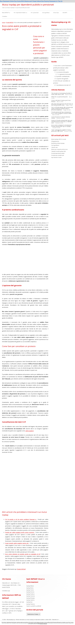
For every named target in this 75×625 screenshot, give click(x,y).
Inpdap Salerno (30, 600)
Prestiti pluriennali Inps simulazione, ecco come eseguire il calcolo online (61, 112)
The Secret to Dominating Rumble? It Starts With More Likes (61, 93)
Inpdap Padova (30, 594)
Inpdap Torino (30, 590)
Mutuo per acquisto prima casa (59, 149)
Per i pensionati (34, 12)
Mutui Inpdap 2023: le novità (58, 139)
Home (3, 22)
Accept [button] (38, 623)
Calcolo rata (54, 147)
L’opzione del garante (61, 78)
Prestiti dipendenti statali (57, 153)
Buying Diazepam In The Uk (53, 1)
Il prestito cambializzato (62, 76)
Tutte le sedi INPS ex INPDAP (33, 606)
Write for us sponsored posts (59, 97)
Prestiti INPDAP (9, 22)
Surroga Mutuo (46, 12)
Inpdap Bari (29, 602)
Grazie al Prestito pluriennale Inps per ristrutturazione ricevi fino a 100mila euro (61, 122)
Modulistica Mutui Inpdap (57, 143)
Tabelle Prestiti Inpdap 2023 (58, 151)
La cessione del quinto (61, 72)
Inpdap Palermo (30, 604)
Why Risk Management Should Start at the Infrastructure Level (62, 104)
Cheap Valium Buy (38, 1)
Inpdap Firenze (30, 592)
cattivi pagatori (29, 431)
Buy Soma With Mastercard (23, 1)
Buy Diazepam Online (7, 1)
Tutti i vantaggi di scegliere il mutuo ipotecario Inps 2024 (61, 130)
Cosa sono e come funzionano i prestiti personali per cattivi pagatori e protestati (62, 68)
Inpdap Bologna (30, 598)
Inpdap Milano (30, 586)
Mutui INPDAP (5, 12)
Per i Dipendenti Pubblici (20, 12)
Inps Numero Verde (56, 157)
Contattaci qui (6, 591)
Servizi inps (56, 12)
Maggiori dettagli (43, 623)
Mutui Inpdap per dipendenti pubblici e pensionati (28, 4)
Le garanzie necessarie (63, 74)
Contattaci (4, 16)
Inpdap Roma (29, 588)
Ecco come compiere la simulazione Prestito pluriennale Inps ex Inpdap (61, 125)
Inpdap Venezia (30, 596)
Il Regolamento (55, 141)
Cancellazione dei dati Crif (62, 85)
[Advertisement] (17, 46)
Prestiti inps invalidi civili (57, 155)
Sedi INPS (65, 12)
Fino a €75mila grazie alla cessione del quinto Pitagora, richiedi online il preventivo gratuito (62, 109)
